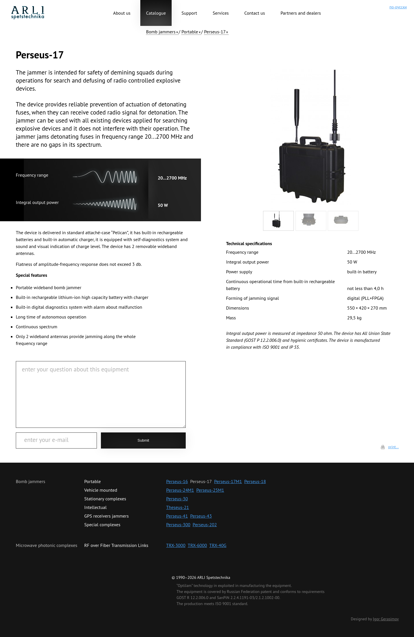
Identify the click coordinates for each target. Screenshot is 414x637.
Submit (143, 440)
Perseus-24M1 (180, 490)
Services (221, 13)
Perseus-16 (177, 481)
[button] (162, 32)
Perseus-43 (201, 516)
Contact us (254, 13)
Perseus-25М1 (210, 490)
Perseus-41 (177, 516)
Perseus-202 (205, 524)
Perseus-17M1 (228, 481)
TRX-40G (217, 545)
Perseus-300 (178, 524)
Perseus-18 (255, 481)
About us (122, 13)
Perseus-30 (177, 498)
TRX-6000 (197, 545)
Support (189, 13)
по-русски (398, 6)
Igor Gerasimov (386, 618)
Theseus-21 (177, 507)
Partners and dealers (301, 13)
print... (393, 447)
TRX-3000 (175, 545)
